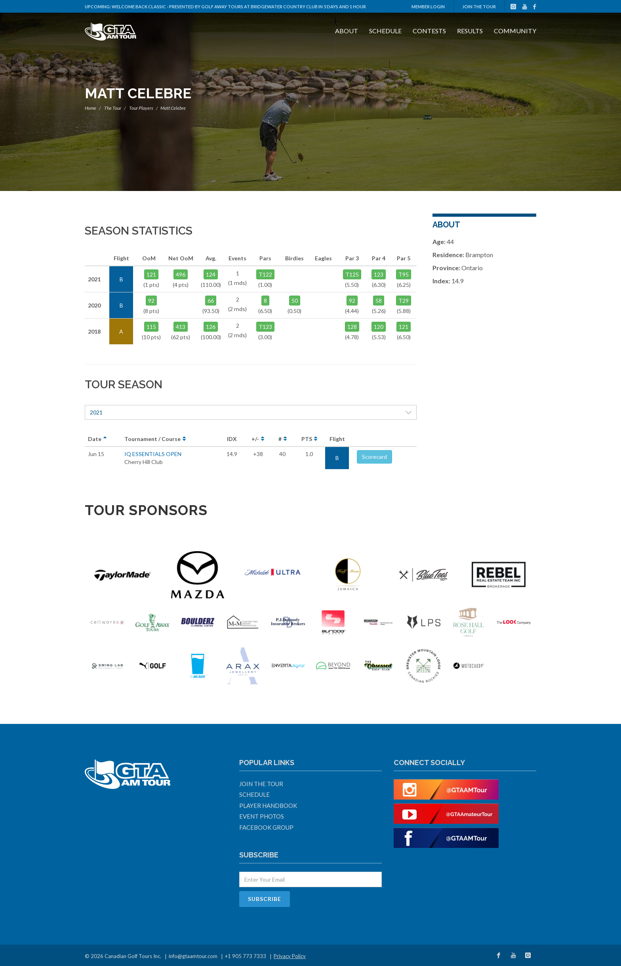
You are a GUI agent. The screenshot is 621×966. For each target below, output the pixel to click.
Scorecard (374, 456)
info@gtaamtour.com (193, 956)
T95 (403, 274)
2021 (250, 412)
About (346, 30)
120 (378, 326)
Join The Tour (479, 6)
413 (180, 326)
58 (378, 300)
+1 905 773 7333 (245, 956)
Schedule (385, 30)
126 (210, 326)
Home (90, 108)
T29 (403, 300)
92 (151, 300)
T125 (352, 274)
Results (470, 30)
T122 (265, 274)
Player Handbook (268, 805)
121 (151, 274)
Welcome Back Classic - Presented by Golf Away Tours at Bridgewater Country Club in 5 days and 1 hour (239, 6)
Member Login (428, 6)
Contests (429, 30)
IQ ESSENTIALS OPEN (152, 454)
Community (515, 30)
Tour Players (141, 108)
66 (211, 300)
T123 (265, 326)
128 (352, 326)
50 (294, 300)
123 (378, 274)
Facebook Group (266, 827)
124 (210, 274)
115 (151, 326)
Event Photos (261, 816)
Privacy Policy (290, 956)
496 (180, 274)
